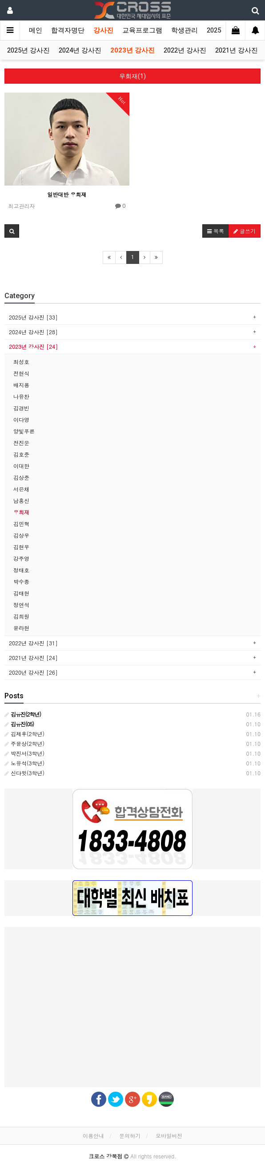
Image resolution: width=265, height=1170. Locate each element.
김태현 (21, 593)
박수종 (21, 581)
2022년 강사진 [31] (33, 643)
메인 (35, 30)
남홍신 (21, 500)
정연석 (21, 604)
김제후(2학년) (24, 733)
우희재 (21, 512)
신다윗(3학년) (24, 773)
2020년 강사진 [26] (33, 672)
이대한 (21, 466)
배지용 (21, 385)
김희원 (21, 616)
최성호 (21, 361)
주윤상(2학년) (24, 743)
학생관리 (184, 30)
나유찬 (21, 396)
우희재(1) (132, 76)
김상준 (21, 477)
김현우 (21, 547)
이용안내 (93, 1135)
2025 (214, 30)
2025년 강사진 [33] (33, 317)
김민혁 (21, 523)
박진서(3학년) (24, 753)
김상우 (21, 535)
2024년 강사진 (80, 50)
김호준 (21, 454)
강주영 (21, 558)
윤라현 (21, 628)
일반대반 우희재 (66, 194)
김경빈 (21, 408)
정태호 (21, 570)
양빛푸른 (24, 431)
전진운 (21, 442)
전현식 (21, 373)
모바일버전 (169, 1135)
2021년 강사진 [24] (33, 657)
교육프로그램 (142, 30)
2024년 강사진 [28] (33, 332)
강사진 (103, 30)
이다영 (21, 419)
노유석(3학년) (24, 763)
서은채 (21, 489)
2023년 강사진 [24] (33, 346)
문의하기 (130, 1135)
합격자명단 (67, 30)
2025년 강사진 (28, 50)
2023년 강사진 (132, 50)
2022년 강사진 (185, 50)
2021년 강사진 (236, 50)
